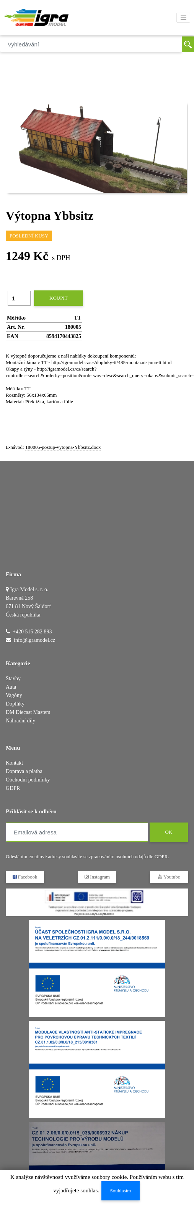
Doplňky (15, 704)
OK (168, 832)
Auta (11, 687)
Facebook (25, 877)
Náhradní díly (20, 721)
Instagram (96, 877)
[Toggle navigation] (183, 18)
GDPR (13, 788)
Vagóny (14, 695)
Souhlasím (120, 1190)
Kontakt (14, 763)
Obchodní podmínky (28, 780)
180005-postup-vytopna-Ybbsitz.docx (63, 447)
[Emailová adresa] (77, 832)
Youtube (169, 877)
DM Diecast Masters (28, 712)
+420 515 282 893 (32, 632)
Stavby (13, 678)
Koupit (58, 298)
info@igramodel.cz (34, 640)
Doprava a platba (24, 771)
